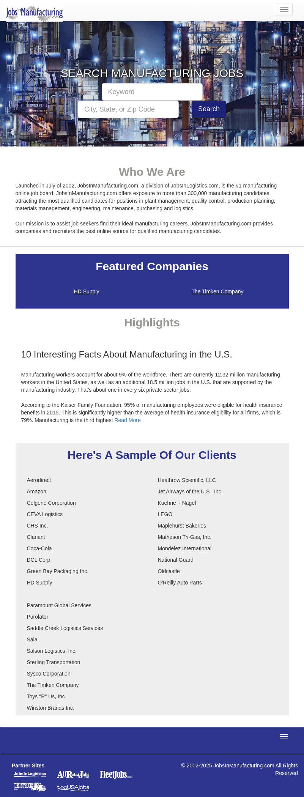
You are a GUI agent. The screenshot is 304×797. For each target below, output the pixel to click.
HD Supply (86, 291)
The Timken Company (218, 291)
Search (209, 109)
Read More (127, 420)
